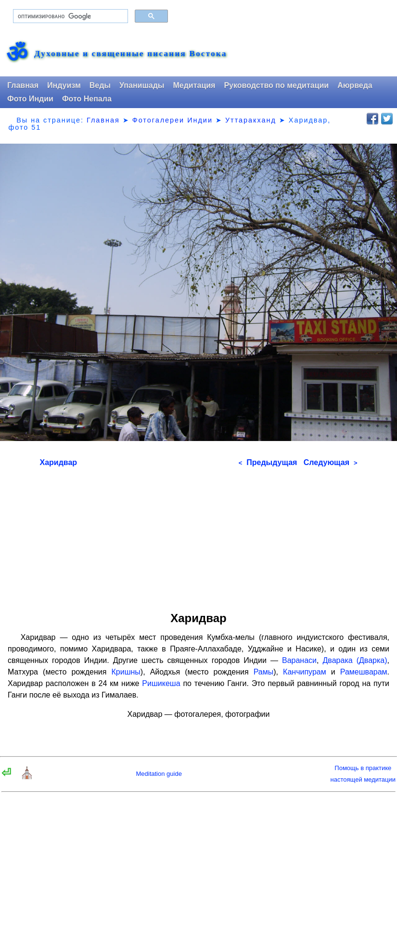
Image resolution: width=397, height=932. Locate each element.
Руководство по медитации (276, 85)
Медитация (194, 85)
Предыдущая (268, 462)
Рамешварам (363, 672)
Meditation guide (158, 773)
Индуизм (64, 85)
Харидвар (58, 462)
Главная (22, 85)
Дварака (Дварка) (355, 660)
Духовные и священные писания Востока (130, 54)
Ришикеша (161, 683)
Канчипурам (304, 672)
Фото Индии (30, 99)
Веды (100, 85)
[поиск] (69, 16)
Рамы (264, 672)
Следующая (331, 462)
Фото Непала (87, 99)
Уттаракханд (250, 120)
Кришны (126, 672)
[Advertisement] (199, 536)
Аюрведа (354, 85)
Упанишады (141, 85)
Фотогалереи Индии (172, 120)
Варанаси (299, 660)
